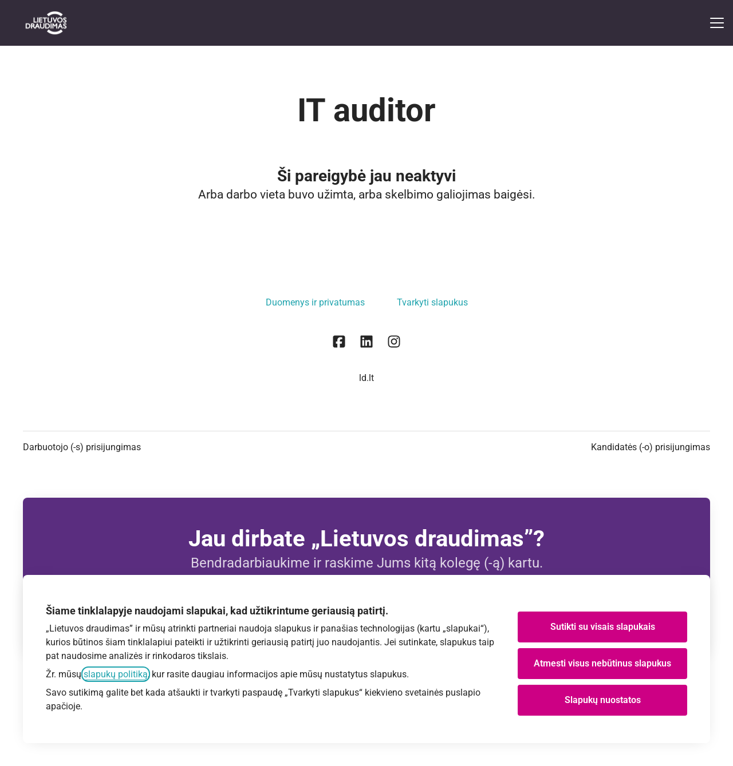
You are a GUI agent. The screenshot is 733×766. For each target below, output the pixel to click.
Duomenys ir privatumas (315, 302)
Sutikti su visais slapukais (602, 626)
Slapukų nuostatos (603, 699)
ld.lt (366, 377)
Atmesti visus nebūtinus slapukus (602, 663)
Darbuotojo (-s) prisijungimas (82, 447)
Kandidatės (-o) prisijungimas (650, 447)
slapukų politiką (116, 674)
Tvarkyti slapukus (432, 302)
